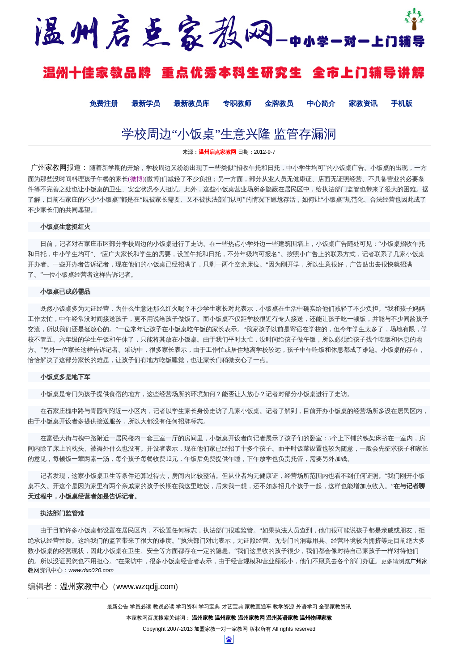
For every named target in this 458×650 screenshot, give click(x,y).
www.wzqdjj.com (145, 586)
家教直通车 (258, 607)
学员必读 (140, 607)
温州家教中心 (84, 586)
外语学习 (307, 607)
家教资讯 (363, 103)
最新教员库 (191, 103)
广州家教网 (49, 167)
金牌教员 (279, 103)
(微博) (136, 179)
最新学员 (145, 103)
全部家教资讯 (335, 607)
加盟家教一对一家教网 (221, 629)
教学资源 (283, 607)
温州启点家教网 (217, 152)
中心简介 (321, 103)
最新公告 (117, 607)
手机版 (401, 103)
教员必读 (163, 607)
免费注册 (103, 103)
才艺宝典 (232, 607)
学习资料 (186, 607)
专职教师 (237, 103)
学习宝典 (209, 607)
